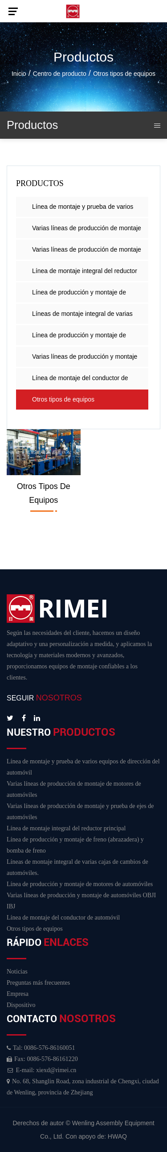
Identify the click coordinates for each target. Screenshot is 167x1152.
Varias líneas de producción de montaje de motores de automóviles (86, 231)
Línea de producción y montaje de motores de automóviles (79, 338)
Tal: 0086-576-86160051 (41, 1047)
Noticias (17, 971)
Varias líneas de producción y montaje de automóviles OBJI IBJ (84, 360)
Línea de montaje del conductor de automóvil (80, 381)
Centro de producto (59, 73)
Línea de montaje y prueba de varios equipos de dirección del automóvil (82, 210)
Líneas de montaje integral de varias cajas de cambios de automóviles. (82, 317)
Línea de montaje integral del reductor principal (84, 274)
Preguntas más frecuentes (38, 982)
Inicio (19, 73)
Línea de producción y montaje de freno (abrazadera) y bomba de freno (83, 296)
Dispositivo (21, 1005)
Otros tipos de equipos (63, 399)
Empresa (18, 993)
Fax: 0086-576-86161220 (42, 1059)
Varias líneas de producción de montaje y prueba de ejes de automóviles (86, 253)
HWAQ (117, 1136)
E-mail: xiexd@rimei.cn (41, 1070)
